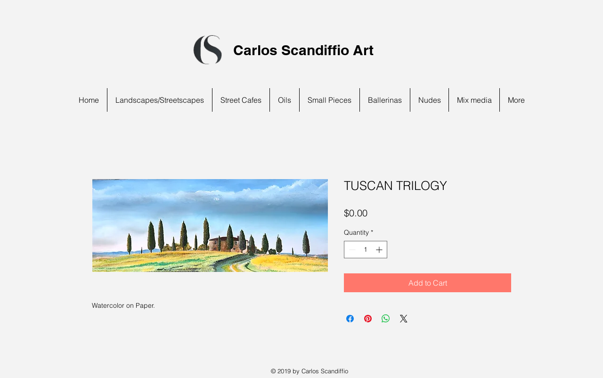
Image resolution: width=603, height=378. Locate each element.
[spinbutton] (365, 249)
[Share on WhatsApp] (385, 318)
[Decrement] (351, 249)
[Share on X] (403, 318)
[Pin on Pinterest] (368, 318)
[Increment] (380, 249)
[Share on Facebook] (350, 318)
